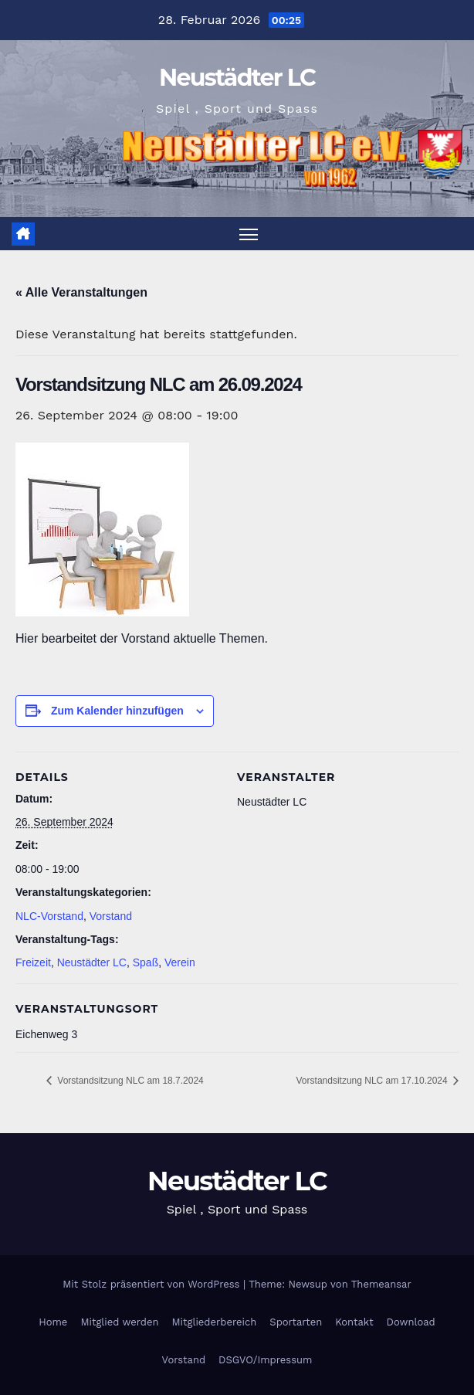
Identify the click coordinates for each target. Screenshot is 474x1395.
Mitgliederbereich (214, 1322)
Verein (179, 963)
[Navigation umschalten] (248, 233)
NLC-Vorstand (49, 916)
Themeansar (381, 1284)
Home (53, 1322)
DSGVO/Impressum (265, 1360)
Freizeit (33, 963)
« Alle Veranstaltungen (81, 292)
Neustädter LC (237, 77)
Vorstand (111, 916)
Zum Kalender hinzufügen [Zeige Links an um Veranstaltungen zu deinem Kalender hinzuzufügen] (117, 710)
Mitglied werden (119, 1322)
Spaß (145, 963)
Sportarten (295, 1322)
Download (411, 1322)
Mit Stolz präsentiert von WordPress (153, 1284)
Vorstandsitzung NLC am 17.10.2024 (373, 1080)
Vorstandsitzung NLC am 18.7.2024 (129, 1080)
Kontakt (354, 1322)
